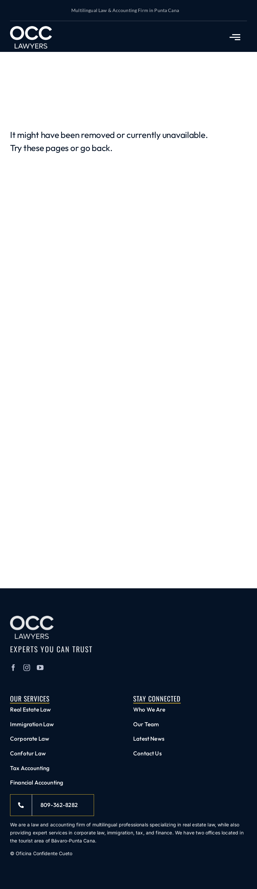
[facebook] (13, 670)
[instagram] (26, 670)
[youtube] (40, 670)
